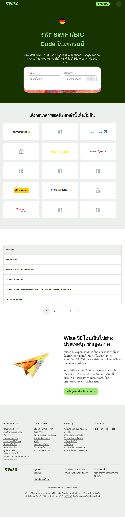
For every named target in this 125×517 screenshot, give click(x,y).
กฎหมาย (37, 469)
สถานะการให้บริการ (12, 441)
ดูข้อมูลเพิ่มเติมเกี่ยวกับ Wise (81, 391)
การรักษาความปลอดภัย (13, 432)
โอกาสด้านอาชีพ (10, 438)
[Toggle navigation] (117, 4)
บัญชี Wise (38, 432)
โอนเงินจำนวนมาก (42, 438)
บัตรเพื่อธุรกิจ (39, 447)
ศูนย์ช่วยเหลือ (9, 450)
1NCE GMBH (11, 259)
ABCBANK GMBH (14, 299)
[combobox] (44, 79)
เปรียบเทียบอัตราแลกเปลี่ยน (76, 450)
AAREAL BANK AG (14, 279)
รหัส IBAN (68, 444)
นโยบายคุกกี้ (99, 469)
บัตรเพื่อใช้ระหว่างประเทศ (45, 435)
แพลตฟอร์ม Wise (41, 444)
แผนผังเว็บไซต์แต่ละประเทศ (76, 472)
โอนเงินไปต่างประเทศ (43, 429)
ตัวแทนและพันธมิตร (12, 447)
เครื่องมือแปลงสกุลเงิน (73, 435)
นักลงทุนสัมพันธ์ (10, 444)
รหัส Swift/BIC (70, 441)
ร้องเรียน (37, 472)
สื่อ (4, 435)
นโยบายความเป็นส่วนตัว (74, 469)
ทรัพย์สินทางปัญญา (42, 479)
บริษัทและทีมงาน (10, 429)
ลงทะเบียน (103, 4)
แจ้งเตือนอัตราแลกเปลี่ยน (75, 447)
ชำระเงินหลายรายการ (43, 450)
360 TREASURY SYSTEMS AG (20, 269)
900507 (68, 496)
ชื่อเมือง (31, 73)
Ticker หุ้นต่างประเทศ (73, 438)
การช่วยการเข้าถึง (11, 453)
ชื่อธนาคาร (68, 73)
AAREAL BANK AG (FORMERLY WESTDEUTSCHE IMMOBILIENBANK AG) (39, 289)
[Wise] (12, 4)
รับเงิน (36, 441)
